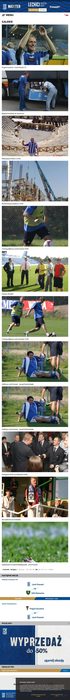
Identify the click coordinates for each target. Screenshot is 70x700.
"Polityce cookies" (31, 689)
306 (30, 569)
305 (27, 569)
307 (33, 569)
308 (36, 569)
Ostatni (51, 569)
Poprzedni (6, 569)
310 (42, 569)
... (25, 569)
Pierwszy (21, 569)
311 (45, 569)
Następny (13, 569)
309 (39, 569)
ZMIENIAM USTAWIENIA (26, 691)
